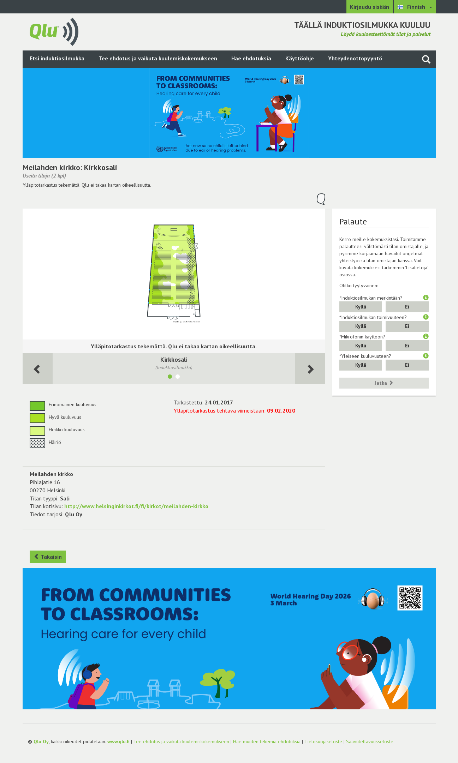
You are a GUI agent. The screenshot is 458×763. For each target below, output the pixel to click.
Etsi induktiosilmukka (57, 58)
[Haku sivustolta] (426, 59)
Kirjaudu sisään (369, 6)
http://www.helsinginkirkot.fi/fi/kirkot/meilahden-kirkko (136, 506)
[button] (426, 297)
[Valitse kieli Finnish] (415, 6)
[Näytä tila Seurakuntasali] (178, 378)
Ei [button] (407, 307)
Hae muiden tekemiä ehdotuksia (267, 741)
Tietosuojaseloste (323, 741)
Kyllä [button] (360, 307)
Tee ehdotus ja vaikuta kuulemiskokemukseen (158, 58)
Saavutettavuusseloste (369, 741)
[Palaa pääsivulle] (54, 31)
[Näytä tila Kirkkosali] (170, 378)
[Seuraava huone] (38, 369)
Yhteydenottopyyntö (355, 58)
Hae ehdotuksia (251, 58)
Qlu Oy (41, 741)
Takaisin (48, 556)
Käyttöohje (299, 58)
